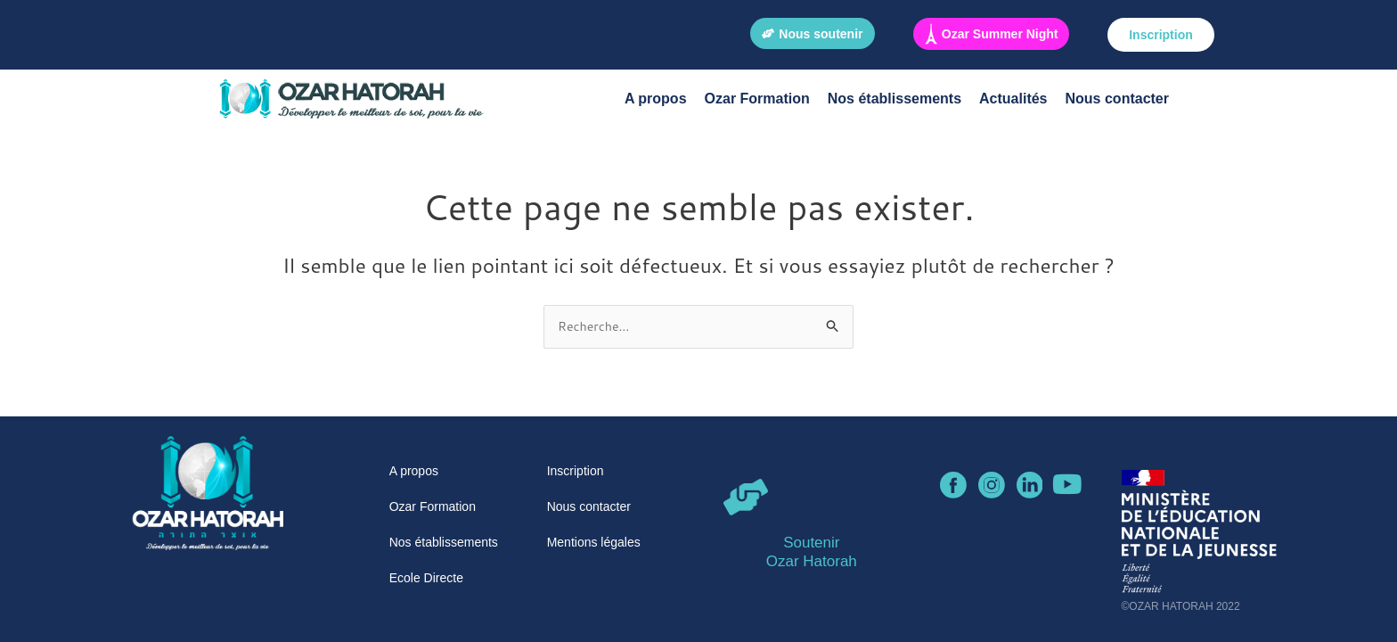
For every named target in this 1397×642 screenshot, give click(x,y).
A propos (656, 98)
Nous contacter (1117, 98)
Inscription (575, 471)
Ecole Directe (426, 578)
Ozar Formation (757, 98)
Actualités (1013, 98)
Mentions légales (594, 542)
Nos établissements (894, 98)
